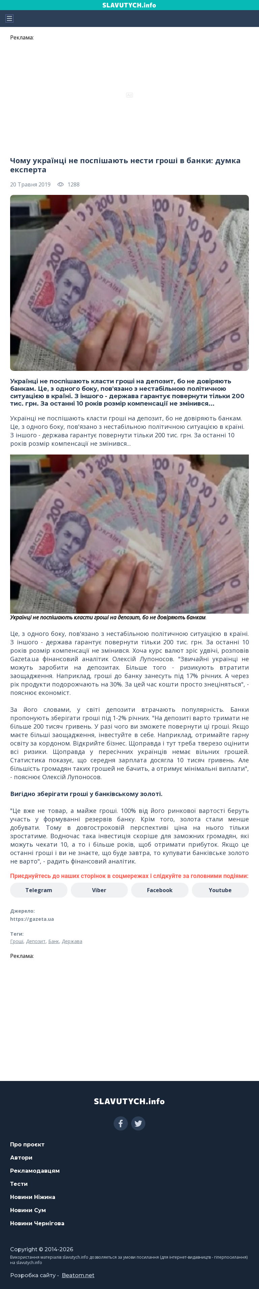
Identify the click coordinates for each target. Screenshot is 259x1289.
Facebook (160, 890)
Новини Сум (28, 1210)
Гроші (16, 941)
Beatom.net (78, 1275)
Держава (72, 941)
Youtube (220, 890)
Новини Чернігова (37, 1223)
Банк (53, 941)
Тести (19, 1184)
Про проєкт (27, 1144)
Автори (21, 1157)
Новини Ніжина (32, 1197)
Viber (99, 890)
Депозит (36, 941)
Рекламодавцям (35, 1171)
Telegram (38, 890)
